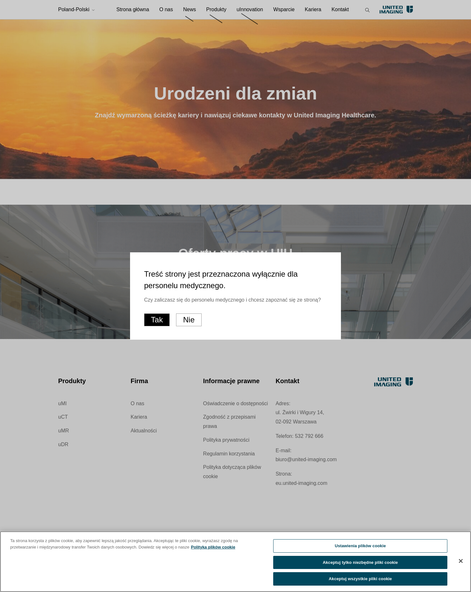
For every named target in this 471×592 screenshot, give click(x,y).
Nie (189, 319)
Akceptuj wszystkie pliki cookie (360, 580)
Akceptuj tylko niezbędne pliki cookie (360, 563)
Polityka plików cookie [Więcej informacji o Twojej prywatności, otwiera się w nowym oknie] (213, 548)
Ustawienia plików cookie (360, 547)
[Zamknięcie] (461, 562)
